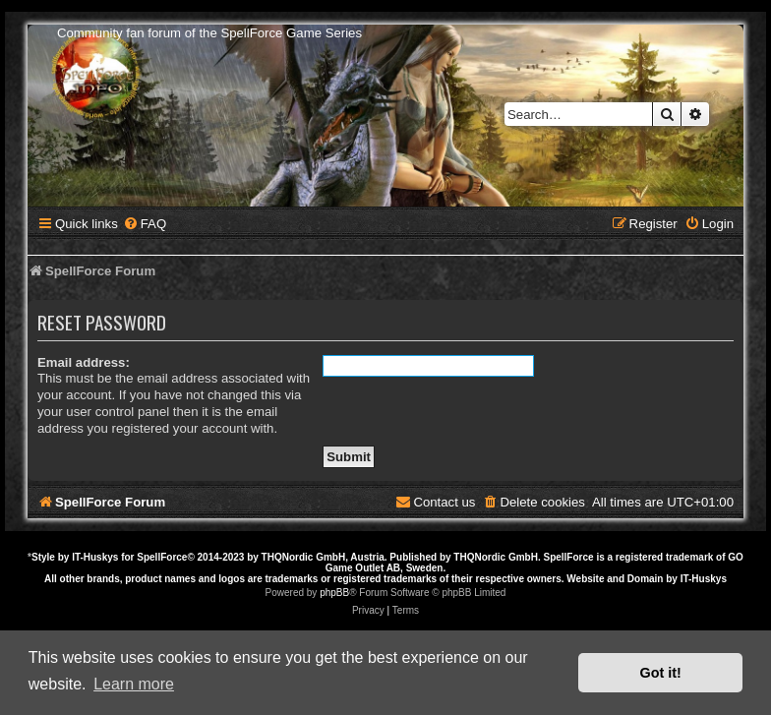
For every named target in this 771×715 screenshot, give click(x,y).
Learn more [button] (133, 684)
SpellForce (162, 557)
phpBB (334, 592)
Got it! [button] (661, 673)
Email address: (83, 362)
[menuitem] (144, 223)
